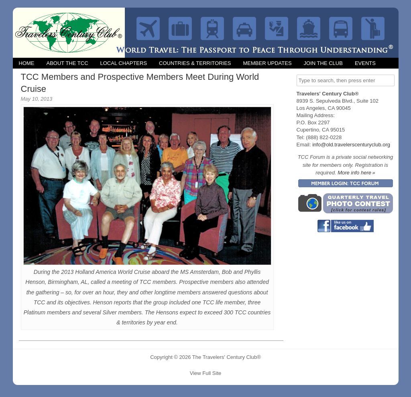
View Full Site (206, 373)
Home (27, 63)
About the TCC (67, 63)
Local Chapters (123, 63)
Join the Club (323, 63)
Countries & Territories (195, 63)
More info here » (356, 173)
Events (365, 63)
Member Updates (267, 63)
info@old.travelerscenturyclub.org (351, 145)
